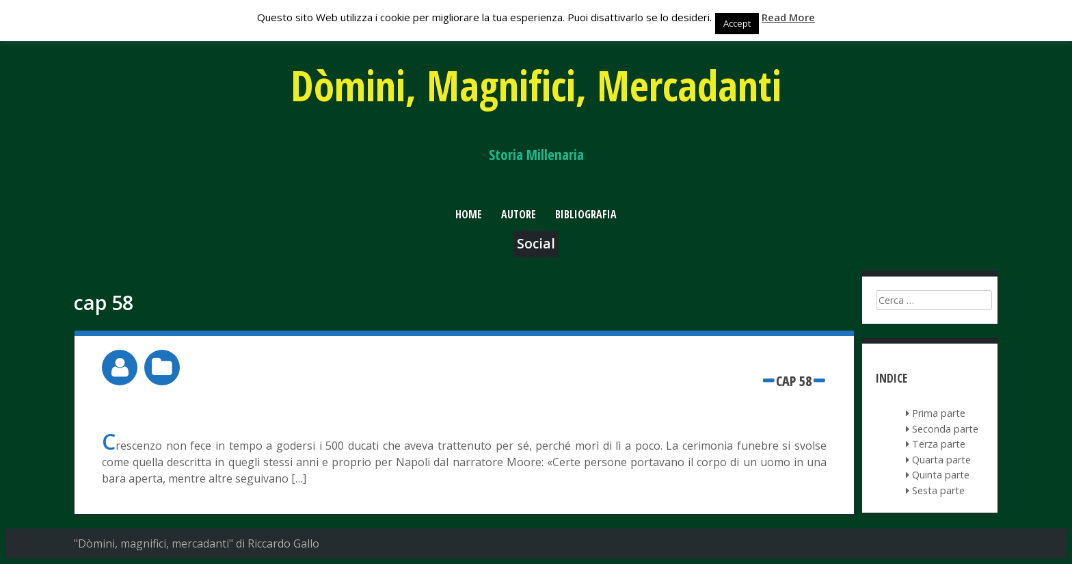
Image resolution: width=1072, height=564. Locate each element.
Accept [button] (737, 23)
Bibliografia (586, 214)
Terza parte (938, 443)
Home (468, 214)
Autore (518, 214)
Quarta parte (941, 459)
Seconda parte (945, 428)
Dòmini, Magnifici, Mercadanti (536, 85)
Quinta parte (940, 474)
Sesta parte (938, 490)
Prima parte (938, 413)
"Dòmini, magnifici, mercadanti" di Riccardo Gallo (196, 543)
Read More (788, 17)
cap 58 (794, 380)
